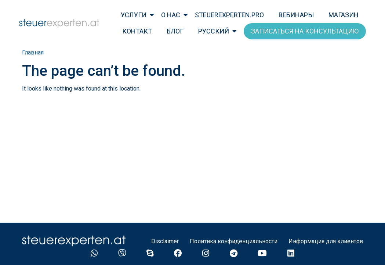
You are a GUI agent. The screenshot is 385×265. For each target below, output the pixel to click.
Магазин (343, 15)
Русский (213, 31)
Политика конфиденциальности (233, 241)
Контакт (137, 31)
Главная (33, 52)
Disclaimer (165, 241)
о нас (170, 15)
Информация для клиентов (325, 241)
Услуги (133, 15)
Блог (175, 31)
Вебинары (296, 15)
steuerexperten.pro (229, 15)
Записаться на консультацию (305, 31)
